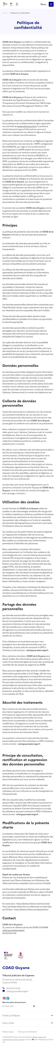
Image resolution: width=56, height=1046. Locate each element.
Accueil (5, 13)
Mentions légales (8, 1032)
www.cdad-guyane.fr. (27, 126)
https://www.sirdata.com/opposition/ (31, 909)
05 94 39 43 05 (9, 933)
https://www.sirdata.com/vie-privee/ (33, 903)
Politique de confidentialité (19, 13)
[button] (51, 4)
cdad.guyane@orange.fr (13, 930)
